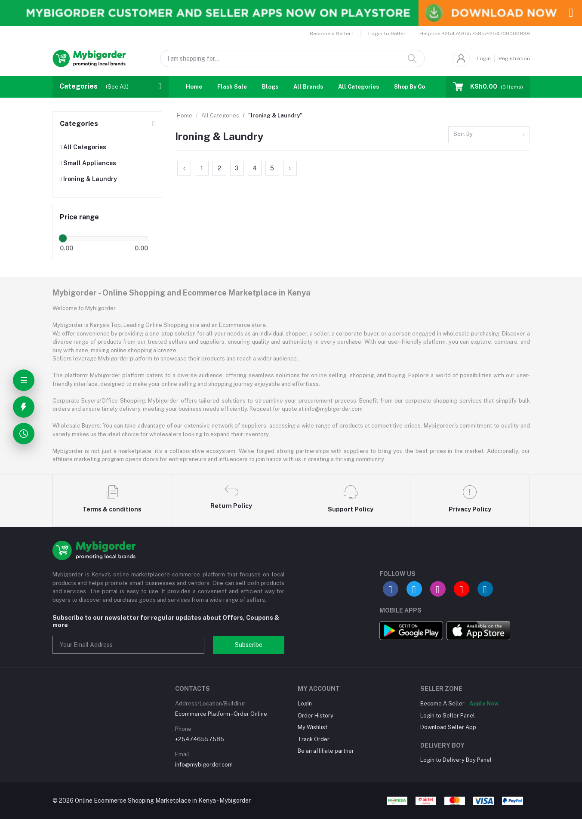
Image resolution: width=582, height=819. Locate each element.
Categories (79, 124)
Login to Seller (387, 34)
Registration (514, 58)
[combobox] (489, 134)
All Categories (358, 86)
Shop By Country (417, 86)
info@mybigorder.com (204, 764)
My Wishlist (312, 727)
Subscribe (248, 644)
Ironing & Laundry (88, 179)
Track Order (313, 739)
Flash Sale (232, 86)
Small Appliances (88, 163)
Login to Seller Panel (447, 715)
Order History (315, 715)
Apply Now (484, 703)
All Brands (308, 86)
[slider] (63, 238)
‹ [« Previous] (184, 168)
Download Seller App (448, 727)
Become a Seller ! (332, 34)
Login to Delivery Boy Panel (456, 760)
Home (194, 86)
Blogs (270, 86)
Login (484, 58)
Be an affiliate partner (326, 751)
